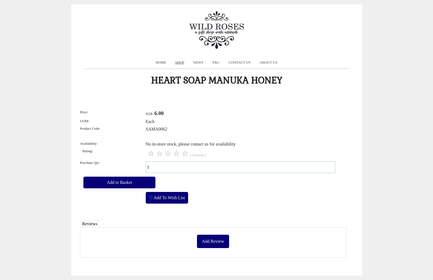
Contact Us (240, 62)
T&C (216, 62)
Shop (179, 62)
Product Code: (90, 129)
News (198, 62)
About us (268, 62)
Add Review (213, 241)
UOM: (84, 121)
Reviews (90, 223)
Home (161, 62)
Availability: (89, 144)
